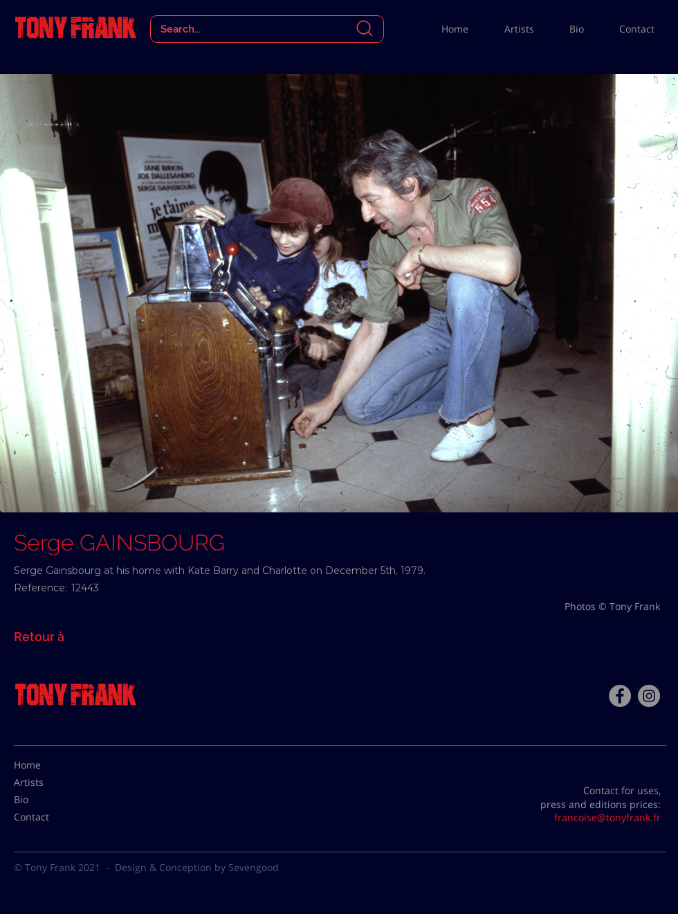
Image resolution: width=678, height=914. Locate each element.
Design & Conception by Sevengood (197, 867)
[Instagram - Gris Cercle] (649, 696)
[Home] (48, 765)
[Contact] (48, 817)
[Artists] (48, 782)
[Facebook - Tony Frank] (620, 696)
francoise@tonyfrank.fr (607, 817)
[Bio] (48, 799)
